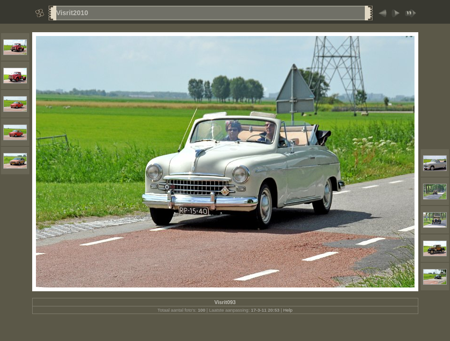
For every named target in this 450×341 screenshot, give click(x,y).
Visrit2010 (72, 13)
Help (287, 310)
